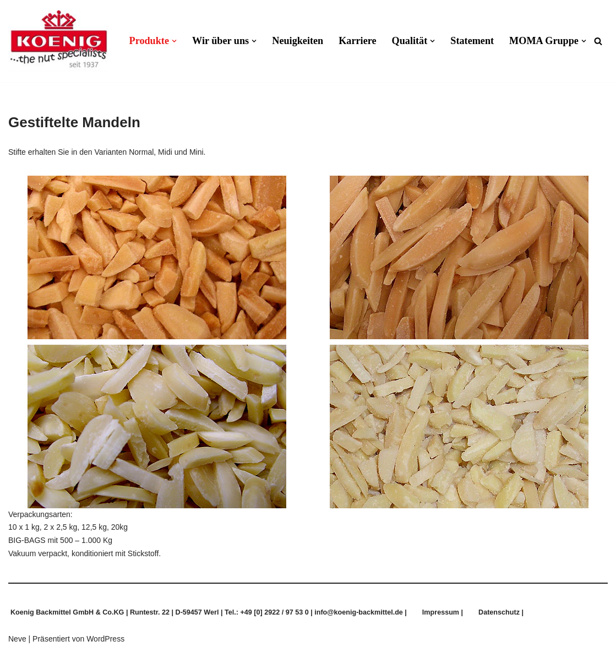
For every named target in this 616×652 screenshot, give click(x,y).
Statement (472, 40)
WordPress (105, 638)
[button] (174, 41)
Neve (17, 638)
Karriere (357, 40)
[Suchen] (598, 41)
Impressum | (442, 612)
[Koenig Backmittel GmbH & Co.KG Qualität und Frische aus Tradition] (58, 41)
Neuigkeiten (297, 40)
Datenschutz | (501, 612)
